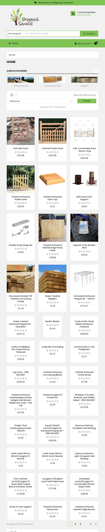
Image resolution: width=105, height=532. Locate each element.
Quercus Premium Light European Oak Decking (84, 456)
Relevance (41, 101)
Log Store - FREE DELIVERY (21, 373)
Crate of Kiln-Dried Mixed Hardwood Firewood (84, 324)
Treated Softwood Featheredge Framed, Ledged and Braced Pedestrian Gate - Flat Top (20, 400)
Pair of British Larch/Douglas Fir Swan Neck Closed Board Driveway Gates (20, 482)
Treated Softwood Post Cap (52, 198)
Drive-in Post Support (21, 506)
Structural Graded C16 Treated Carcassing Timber (20, 299)
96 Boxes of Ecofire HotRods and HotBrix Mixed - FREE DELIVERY (84, 397)
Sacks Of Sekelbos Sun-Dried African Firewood (20, 349)
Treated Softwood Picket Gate (20, 198)
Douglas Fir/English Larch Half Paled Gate (52, 480)
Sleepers (84, 85)
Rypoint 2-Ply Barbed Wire (84, 246)
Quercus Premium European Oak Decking (84, 427)
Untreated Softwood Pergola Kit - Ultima (84, 297)
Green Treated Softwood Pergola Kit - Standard (20, 324)
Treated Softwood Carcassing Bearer (52, 373)
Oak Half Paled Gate (52, 148)
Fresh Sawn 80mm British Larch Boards (52, 455)
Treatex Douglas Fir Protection (52, 396)
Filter (87, 100)
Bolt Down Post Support (84, 198)
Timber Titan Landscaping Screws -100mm (20, 428)
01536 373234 (84, 15)
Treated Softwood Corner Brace (84, 373)
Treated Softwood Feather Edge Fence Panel (52, 248)
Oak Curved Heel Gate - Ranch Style (84, 149)
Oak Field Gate (20, 148)
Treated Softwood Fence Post (52, 508)
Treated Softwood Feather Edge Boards (84, 508)
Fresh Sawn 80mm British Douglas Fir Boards (20, 456)
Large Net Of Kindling (52, 346)
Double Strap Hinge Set (20, 245)
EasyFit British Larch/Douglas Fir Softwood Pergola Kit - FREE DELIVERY (52, 429)
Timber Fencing (21, 85)
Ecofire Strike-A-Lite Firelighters (84, 348)
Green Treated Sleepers (52, 297)
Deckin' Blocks (52, 321)
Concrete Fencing (52, 85)
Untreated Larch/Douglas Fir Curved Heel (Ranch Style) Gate (84, 482)
